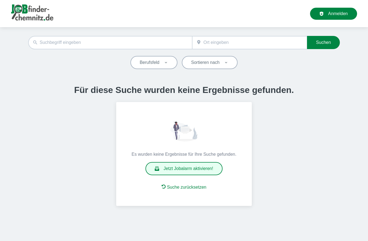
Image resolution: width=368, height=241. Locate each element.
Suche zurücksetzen (184, 187)
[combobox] (110, 42)
